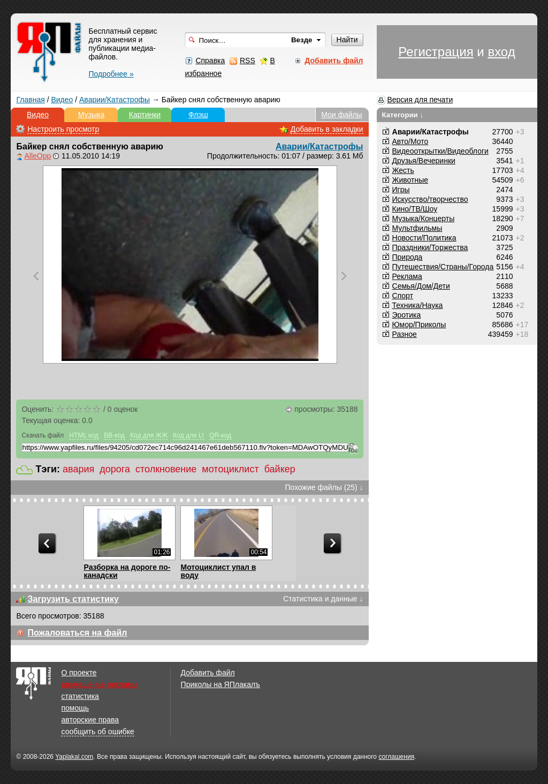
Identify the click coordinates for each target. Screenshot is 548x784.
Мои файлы (341, 114)
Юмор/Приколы (419, 324)
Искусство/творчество (430, 199)
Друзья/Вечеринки (423, 160)
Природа (407, 257)
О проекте (78, 672)
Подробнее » (110, 74)
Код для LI (188, 435)
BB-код (114, 435)
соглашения (396, 756)
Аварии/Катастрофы (114, 99)
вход (501, 51)
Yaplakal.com (74, 756)
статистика (79, 696)
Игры (401, 189)
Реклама (407, 276)
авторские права (90, 719)
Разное (404, 334)
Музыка (91, 114)
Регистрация (435, 51)
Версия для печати (420, 99)
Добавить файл (208, 672)
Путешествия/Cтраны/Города (443, 266)
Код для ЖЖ (149, 435)
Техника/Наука (417, 305)
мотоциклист (230, 469)
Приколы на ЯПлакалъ (220, 684)
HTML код (83, 435)
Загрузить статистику (73, 599)
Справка (210, 60)
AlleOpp (37, 156)
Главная (30, 99)
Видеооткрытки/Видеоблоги (440, 151)
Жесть (403, 170)
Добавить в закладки (327, 129)
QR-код (220, 435)
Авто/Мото (410, 141)
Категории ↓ (403, 115)
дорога (115, 469)
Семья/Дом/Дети (421, 286)
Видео (62, 99)
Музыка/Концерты (423, 218)
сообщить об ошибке (97, 731)
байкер (279, 469)
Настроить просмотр (63, 129)
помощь (75, 708)
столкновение (165, 469)
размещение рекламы (99, 684)
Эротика (406, 315)
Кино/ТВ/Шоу (415, 209)
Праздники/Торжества (430, 247)
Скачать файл (42, 435)
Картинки (145, 114)
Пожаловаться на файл (77, 632)
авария (78, 469)
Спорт (402, 295)
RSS (247, 60)
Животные (410, 180)
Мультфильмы (417, 228)
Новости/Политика (424, 237)
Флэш (198, 114)
